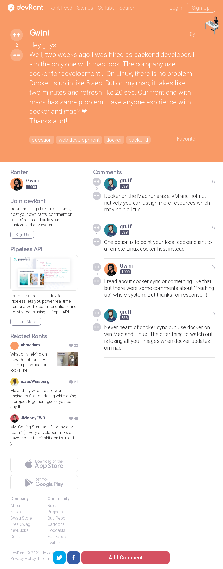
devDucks (19, 530)
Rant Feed (61, 8)
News (15, 511)
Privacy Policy (23, 558)
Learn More (25, 321)
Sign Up (201, 8)
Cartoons (56, 524)
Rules (52, 505)
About (15, 505)
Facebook (57, 536)
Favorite (186, 139)
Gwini (39, 33)
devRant (17, 553)
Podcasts (56, 530)
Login (176, 8)
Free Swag (20, 524)
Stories (85, 8)
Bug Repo (56, 518)
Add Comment (126, 557)
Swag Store (21, 518)
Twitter (54, 542)
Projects (55, 511)
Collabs (106, 8)
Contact (17, 536)
